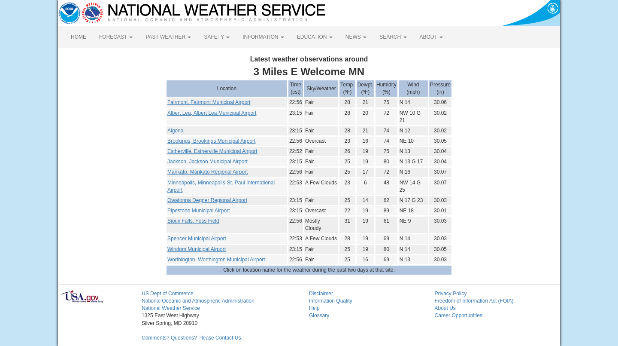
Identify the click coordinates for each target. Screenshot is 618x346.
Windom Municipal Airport (196, 249)
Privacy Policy (451, 294)
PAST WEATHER (168, 37)
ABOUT (431, 37)
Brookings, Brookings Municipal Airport (211, 141)
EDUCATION (315, 37)
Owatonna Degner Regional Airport (207, 200)
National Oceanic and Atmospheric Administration (198, 301)
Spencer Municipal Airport (196, 239)
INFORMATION (263, 37)
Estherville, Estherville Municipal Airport (212, 151)
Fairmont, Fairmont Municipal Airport (208, 102)
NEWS (356, 37)
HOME (78, 37)
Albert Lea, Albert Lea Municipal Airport (211, 113)
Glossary (319, 315)
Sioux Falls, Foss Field (193, 221)
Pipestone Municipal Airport (198, 211)
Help (314, 308)
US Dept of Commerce (168, 294)
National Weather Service (171, 308)
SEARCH (392, 37)
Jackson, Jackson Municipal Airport (207, 162)
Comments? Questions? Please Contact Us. (192, 338)
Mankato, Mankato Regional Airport (207, 172)
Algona (175, 131)
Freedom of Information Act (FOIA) (474, 301)
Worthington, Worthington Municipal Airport (216, 260)
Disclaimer (321, 294)
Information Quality (330, 301)
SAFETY (217, 37)
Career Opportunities (458, 315)
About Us (445, 308)
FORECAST (116, 37)
